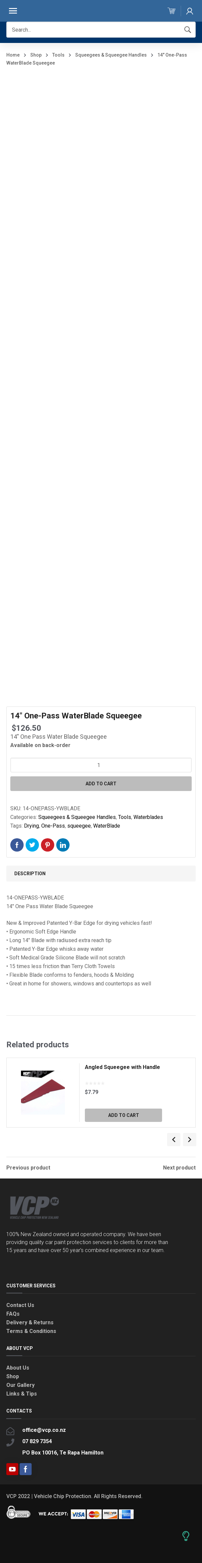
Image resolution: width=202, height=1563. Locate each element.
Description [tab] (30, 873)
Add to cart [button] (123, 1115)
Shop (36, 55)
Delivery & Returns (30, 1322)
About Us (17, 1368)
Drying (31, 826)
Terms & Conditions (31, 1331)
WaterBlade (106, 826)
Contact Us (20, 1305)
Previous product (28, 1168)
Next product (179, 1168)
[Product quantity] (101, 765)
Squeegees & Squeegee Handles (111, 55)
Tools (58, 55)
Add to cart (101, 783)
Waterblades (148, 817)
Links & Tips (21, 1394)
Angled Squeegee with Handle (122, 1067)
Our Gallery (20, 1385)
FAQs (13, 1314)
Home (13, 55)
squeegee (79, 826)
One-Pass (53, 826)
